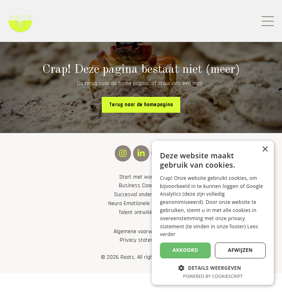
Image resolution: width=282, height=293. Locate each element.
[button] (213, 267)
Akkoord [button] (185, 250)
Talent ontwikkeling (141, 212)
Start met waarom (141, 177)
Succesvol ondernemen (141, 194)
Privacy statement (141, 240)
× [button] (265, 149)
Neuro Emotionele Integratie (141, 203)
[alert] (213, 213)
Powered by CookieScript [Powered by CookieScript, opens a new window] (213, 276)
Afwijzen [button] (240, 250)
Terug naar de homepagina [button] (141, 104)
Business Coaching (141, 185)
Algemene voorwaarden (141, 231)
